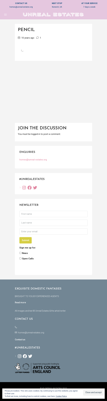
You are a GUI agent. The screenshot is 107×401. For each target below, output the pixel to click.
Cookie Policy (61, 396)
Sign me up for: (27, 247)
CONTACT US (21, 3)
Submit (25, 240)
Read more (20, 302)
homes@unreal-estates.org (21, 7)
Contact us (20, 339)
